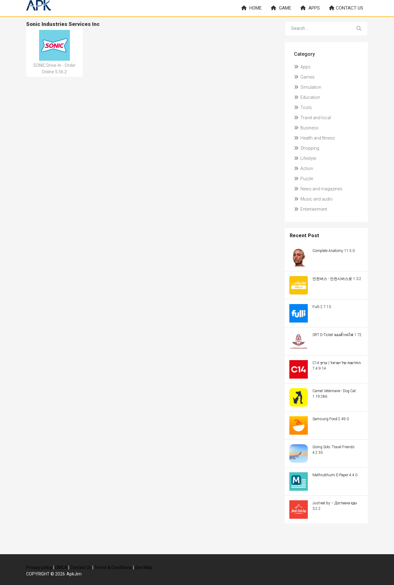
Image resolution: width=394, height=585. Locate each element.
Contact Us (80, 567)
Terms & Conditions (113, 567)
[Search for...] (318, 29)
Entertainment (310, 209)
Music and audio (313, 199)
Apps (310, 8)
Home (251, 8)
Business (306, 127)
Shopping (306, 148)
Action (303, 168)
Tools (303, 107)
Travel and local (312, 117)
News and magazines (318, 188)
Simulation (307, 87)
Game (281, 8)
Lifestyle (305, 158)
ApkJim (74, 573)
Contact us (346, 8)
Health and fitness (314, 138)
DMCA (61, 567)
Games (304, 77)
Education (307, 97)
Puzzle (303, 178)
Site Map (143, 567)
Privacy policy (39, 567)
